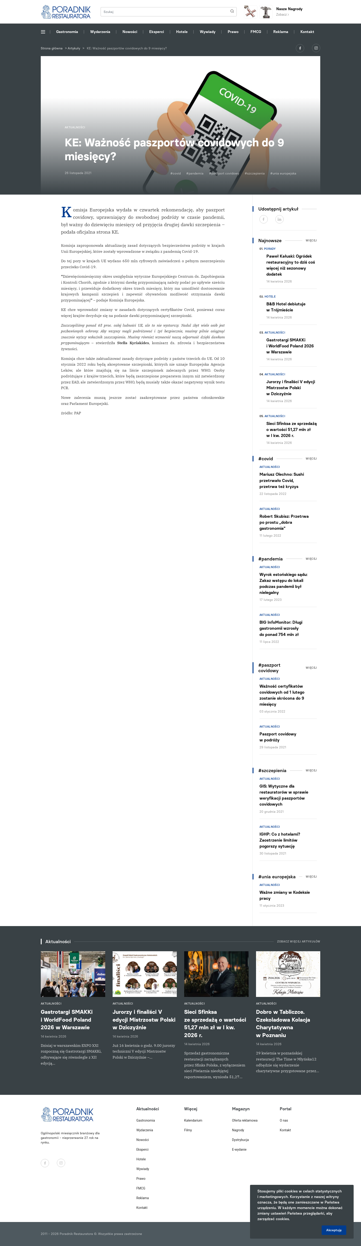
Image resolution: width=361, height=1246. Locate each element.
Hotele (182, 32)
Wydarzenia (100, 32)
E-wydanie (239, 1149)
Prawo (233, 32)
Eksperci (156, 32)
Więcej (311, 240)
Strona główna (52, 48)
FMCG (255, 32)
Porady (270, 248)
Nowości (129, 32)
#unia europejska (283, 173)
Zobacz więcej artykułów (298, 941)
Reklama (280, 32)
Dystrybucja (240, 1140)
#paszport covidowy (224, 173)
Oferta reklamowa (245, 1120)
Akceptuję (334, 1230)
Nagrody (238, 1130)
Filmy (188, 1130)
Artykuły (74, 48)
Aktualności (275, 332)
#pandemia (195, 173)
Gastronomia (67, 32)
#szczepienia (255, 173)
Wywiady (207, 32)
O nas (284, 1120)
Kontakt (307, 32)
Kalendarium (193, 1120)
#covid (175, 173)
